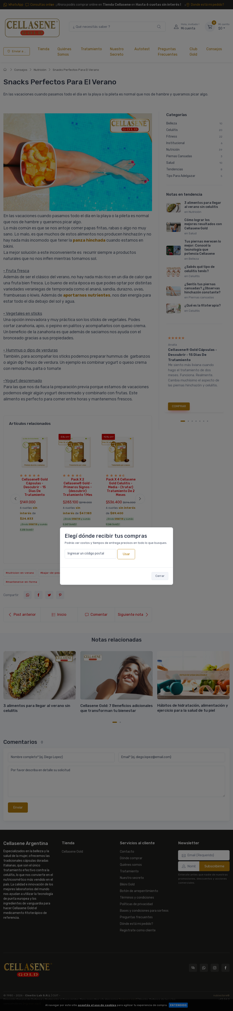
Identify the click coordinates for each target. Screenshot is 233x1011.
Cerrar (159, 576)
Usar (126, 554)
